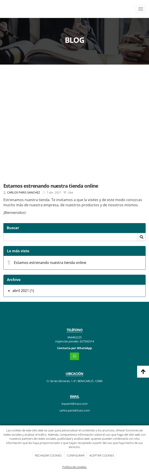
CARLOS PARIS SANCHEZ (23, 192)
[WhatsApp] (74, 356)
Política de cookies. (74, 467)
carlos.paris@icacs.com (74, 410)
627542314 (87, 341)
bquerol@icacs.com (75, 404)
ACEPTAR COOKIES (101, 455)
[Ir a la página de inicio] (2, 9)
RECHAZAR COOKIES (48, 455)
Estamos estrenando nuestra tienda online (50, 262)
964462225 (74, 337)
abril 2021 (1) (23, 290)
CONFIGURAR (75, 455)
